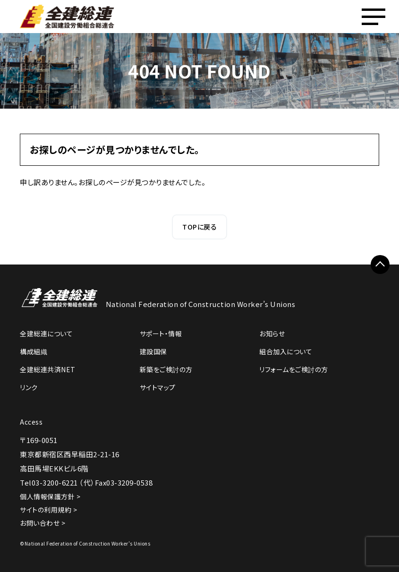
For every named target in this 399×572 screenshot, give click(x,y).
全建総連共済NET (48, 369)
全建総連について (46, 333)
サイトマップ (158, 387)
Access (31, 422)
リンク (29, 387)
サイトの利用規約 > (48, 509)
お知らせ (272, 333)
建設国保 (153, 351)
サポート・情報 (161, 333)
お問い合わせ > (42, 523)
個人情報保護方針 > (50, 496)
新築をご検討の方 (166, 369)
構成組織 (33, 351)
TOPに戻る (199, 226)
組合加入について (285, 351)
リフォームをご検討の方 (293, 369)
